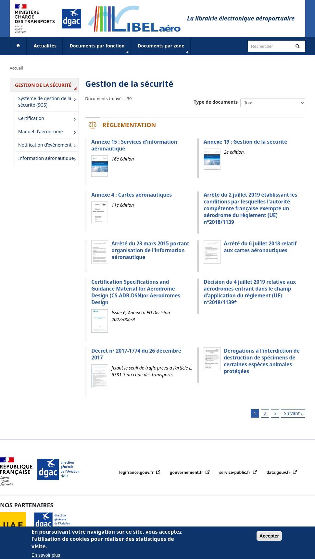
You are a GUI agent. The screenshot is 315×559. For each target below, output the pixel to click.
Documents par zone (163, 48)
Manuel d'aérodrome (48, 132)
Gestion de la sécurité (47, 87)
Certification (48, 119)
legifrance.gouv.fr (137, 472)
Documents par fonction (100, 48)
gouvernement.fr (187, 472)
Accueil (16, 68)
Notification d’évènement (48, 145)
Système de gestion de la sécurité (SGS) (48, 101)
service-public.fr (235, 472)
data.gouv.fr (279, 472)
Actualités (45, 46)
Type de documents (216, 102)
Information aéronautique (48, 158)
